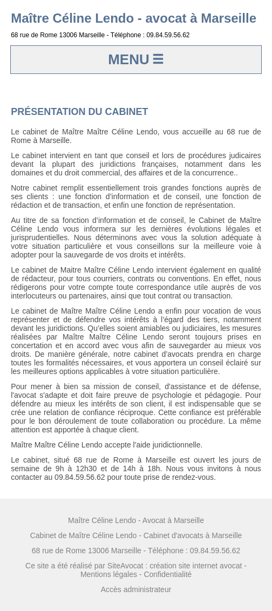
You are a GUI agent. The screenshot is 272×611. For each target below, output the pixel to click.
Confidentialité (168, 574)
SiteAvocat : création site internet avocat (174, 565)
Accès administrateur (136, 589)
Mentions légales (108, 574)
